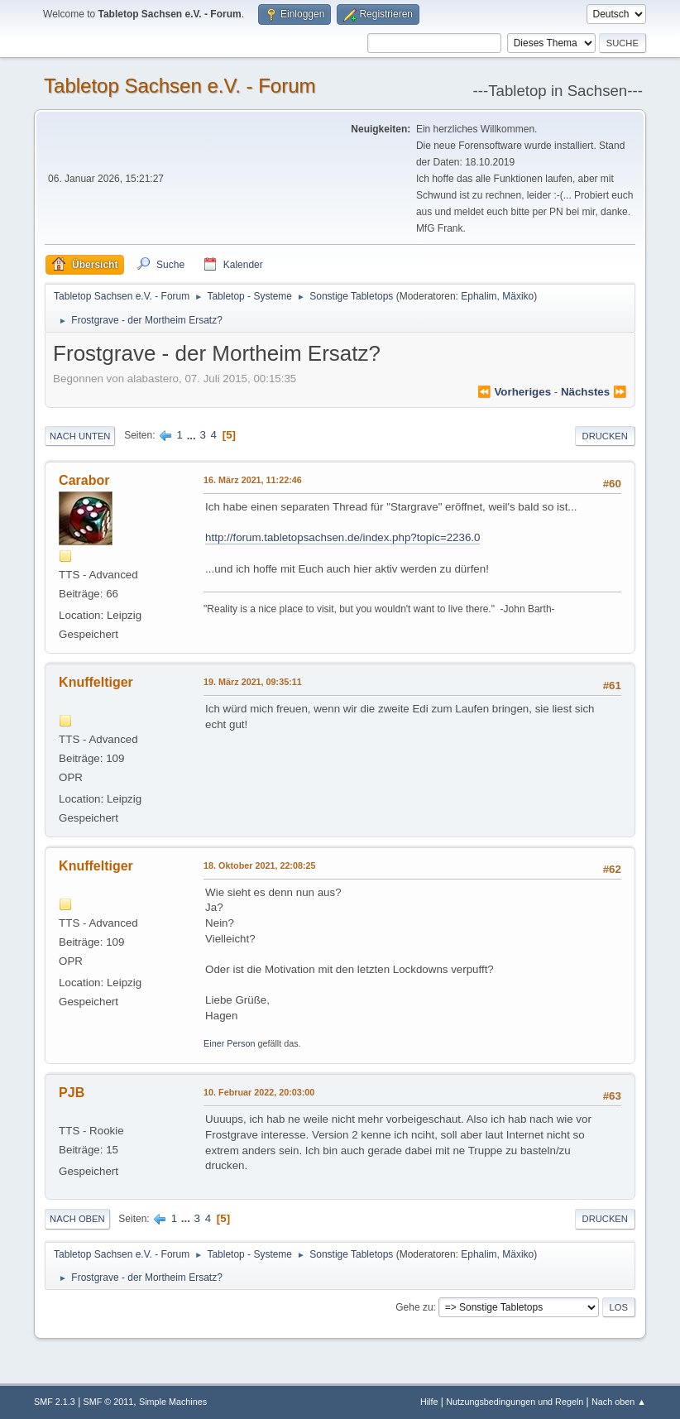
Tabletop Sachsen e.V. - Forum (179, 85)
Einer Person (229, 1043)
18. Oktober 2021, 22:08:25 (259, 865)
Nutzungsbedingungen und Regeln (514, 1402)
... (193, 435)
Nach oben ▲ (618, 1402)
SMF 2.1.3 (54, 1402)
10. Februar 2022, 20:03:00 (259, 1092)
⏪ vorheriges (514, 392)
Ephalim (478, 296)
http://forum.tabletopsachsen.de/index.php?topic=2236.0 (342, 537)
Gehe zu (414, 1307)
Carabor (84, 480)
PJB (71, 1093)
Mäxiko (518, 296)
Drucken (605, 436)
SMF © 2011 (109, 1402)
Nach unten (80, 436)
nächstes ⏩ (594, 392)
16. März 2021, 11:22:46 (253, 480)
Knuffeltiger (96, 682)
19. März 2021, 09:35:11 (253, 682)
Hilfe (429, 1402)
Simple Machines (173, 1402)
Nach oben (77, 1219)
